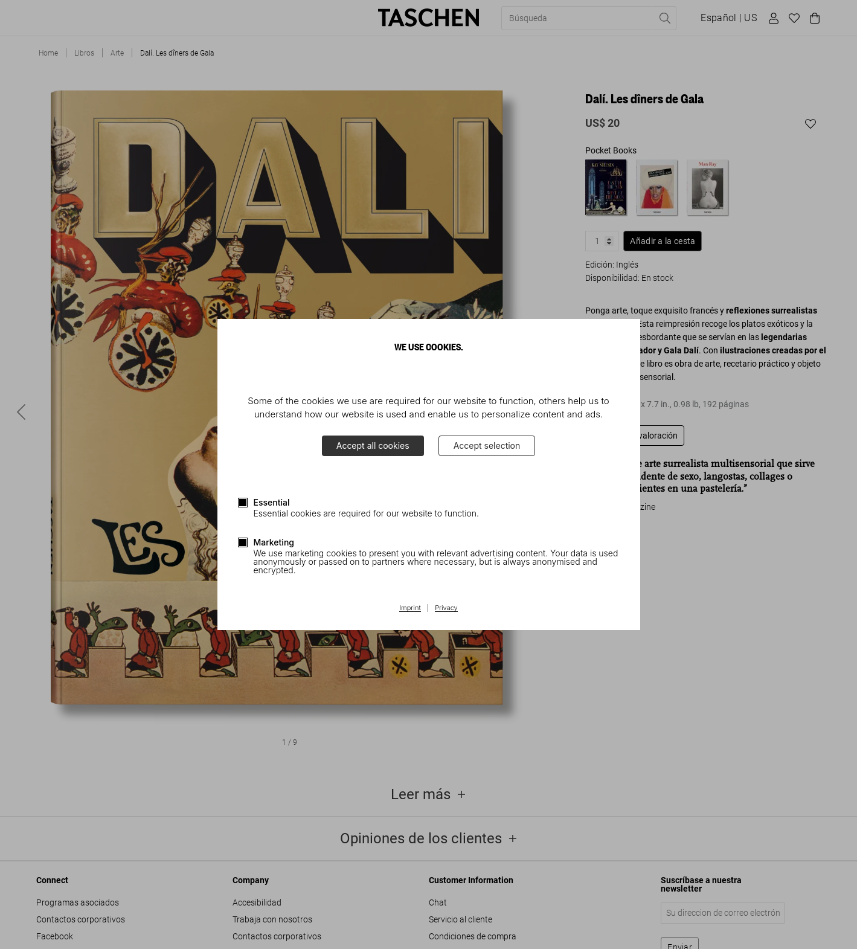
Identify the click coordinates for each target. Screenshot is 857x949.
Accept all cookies (372, 445)
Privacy (446, 608)
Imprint (409, 608)
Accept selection (487, 445)
